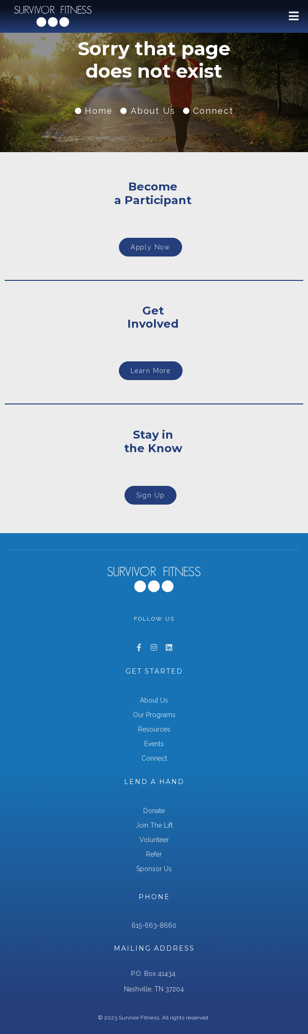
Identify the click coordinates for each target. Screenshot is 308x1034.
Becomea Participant (152, 193)
